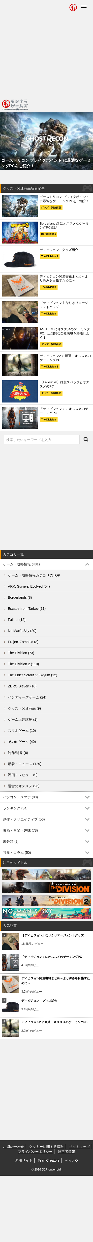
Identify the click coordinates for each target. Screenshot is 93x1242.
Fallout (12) (17, 620)
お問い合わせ (13, 1147)
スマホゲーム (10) (22, 731)
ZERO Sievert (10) (22, 686)
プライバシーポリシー (35, 1152)
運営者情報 (66, 1152)
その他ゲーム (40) (22, 742)
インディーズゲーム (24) (27, 697)
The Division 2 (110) (23, 664)
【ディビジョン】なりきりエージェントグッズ (52, 935)
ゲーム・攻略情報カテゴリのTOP (34, 575)
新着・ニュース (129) (24, 764)
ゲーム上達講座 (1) (22, 719)
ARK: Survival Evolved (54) (29, 586)
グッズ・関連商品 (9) (24, 708)
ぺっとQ (71, 1160)
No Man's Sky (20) (22, 631)
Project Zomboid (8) (23, 642)
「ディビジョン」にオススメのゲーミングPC (51, 957)
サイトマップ (79, 1147)
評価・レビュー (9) (22, 775)
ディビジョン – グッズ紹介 (39, 1000)
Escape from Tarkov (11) (27, 609)
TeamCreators (49, 1160)
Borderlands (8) (20, 597)
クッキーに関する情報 (46, 1147)
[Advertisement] (46, 48)
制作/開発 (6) (18, 753)
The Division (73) (21, 653)
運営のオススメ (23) (23, 786)
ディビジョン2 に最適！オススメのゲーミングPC (54, 1022)
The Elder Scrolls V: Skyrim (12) (32, 675)
